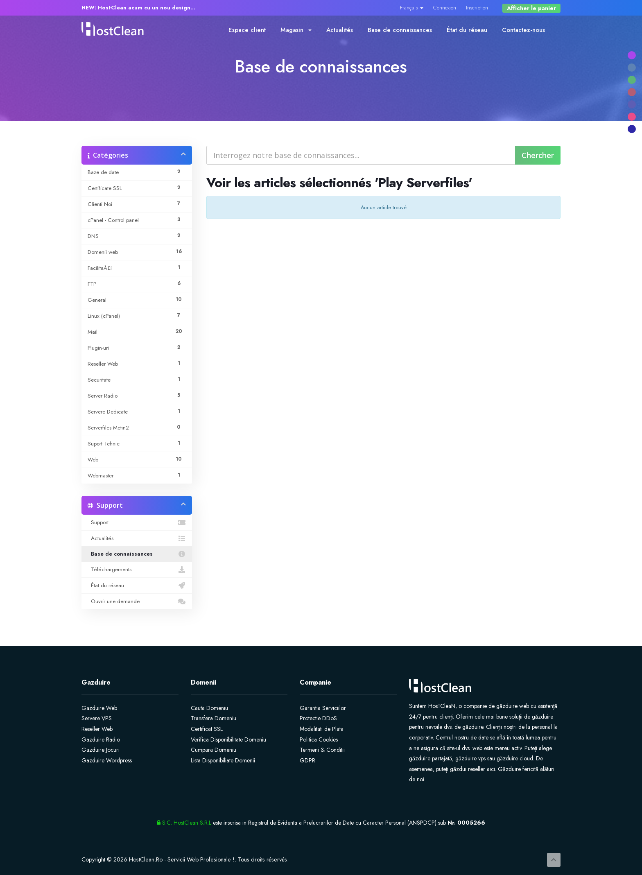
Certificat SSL (207, 729)
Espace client (247, 29)
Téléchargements (137, 569)
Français (411, 7)
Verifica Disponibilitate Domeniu (228, 739)
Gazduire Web (99, 708)
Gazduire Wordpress (106, 760)
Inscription (477, 7)
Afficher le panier (531, 8)
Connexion (444, 7)
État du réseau (467, 29)
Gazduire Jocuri (100, 750)
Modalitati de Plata (322, 729)
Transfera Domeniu (213, 718)
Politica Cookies (319, 739)
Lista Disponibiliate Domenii (223, 760)
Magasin (296, 29)
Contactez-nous (523, 29)
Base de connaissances (400, 29)
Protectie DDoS (318, 718)
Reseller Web (97, 729)
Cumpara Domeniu (213, 750)
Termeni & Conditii (322, 750)
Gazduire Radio (100, 739)
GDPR (307, 760)
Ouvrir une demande (137, 601)
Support (137, 522)
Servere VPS (96, 718)
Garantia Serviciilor (323, 708)
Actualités (339, 29)
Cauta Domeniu (209, 708)
